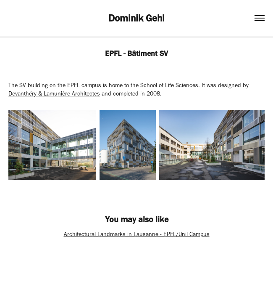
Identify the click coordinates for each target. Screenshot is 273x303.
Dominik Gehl (136, 18)
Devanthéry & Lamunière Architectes (54, 93)
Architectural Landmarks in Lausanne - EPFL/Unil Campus (137, 234)
